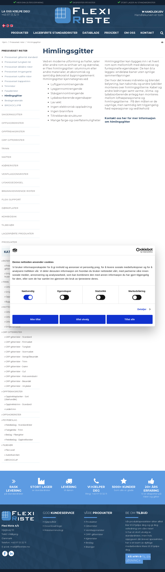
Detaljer (141, 309)
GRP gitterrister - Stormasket (19, 352)
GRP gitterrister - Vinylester (18, 386)
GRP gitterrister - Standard (18, 337)
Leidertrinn (10, 409)
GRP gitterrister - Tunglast (18, 347)
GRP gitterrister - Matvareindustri (21, 376)
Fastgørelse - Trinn (14, 430)
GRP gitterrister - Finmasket (18, 342)
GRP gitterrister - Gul (15, 371)
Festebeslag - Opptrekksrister (19, 439)
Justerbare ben (12, 455)
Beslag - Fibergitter (14, 434)
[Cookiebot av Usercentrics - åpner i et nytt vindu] (138, 250)
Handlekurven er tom (149, 13)
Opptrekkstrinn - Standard (18, 404)
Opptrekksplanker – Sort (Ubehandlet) (17, 398)
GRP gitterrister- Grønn (16, 366)
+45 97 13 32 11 (10, 14)
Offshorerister (11, 414)
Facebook (76, 570)
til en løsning (138, 558)
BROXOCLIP (11, 460)
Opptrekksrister (12, 391)
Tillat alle (130, 319)
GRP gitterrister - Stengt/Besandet (21, 356)
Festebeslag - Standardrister (18, 425)
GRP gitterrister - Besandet (18, 381)
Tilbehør (7, 445)
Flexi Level (10, 450)
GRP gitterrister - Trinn (16, 361)
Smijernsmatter (13, 326)
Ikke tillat (35, 319)
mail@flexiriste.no (20, 546)
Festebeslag (9, 420)
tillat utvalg (82, 319)
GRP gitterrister (12, 332)
